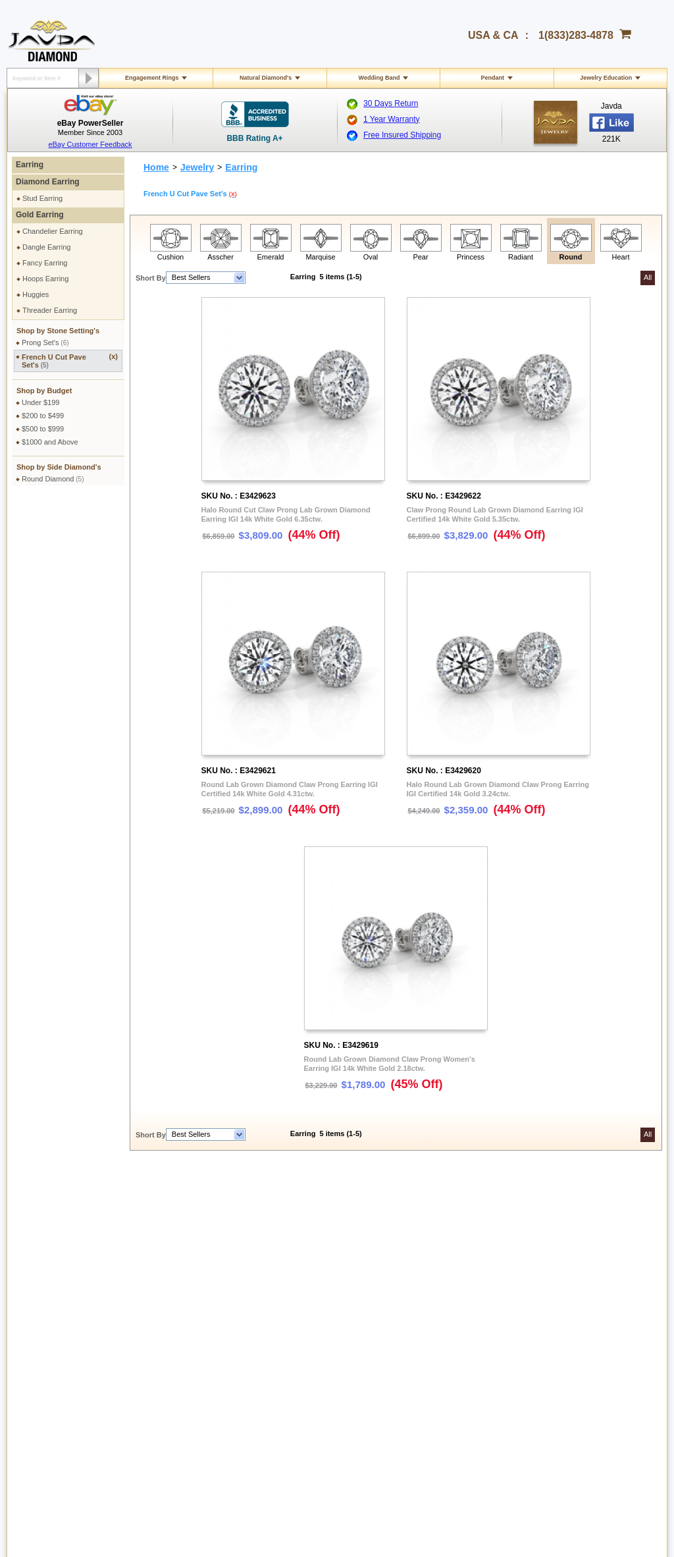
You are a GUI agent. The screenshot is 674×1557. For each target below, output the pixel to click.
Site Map (169, 1355)
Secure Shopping (183, 1229)
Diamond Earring (48, 181)
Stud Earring (42, 198)
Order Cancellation (57, 1332)
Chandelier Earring (52, 231)
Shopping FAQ (179, 1344)
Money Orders (436, 1265)
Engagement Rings (152, 77)
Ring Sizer (172, 1332)
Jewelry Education (606, 77)
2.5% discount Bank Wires (455, 1229)
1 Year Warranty (391, 119)
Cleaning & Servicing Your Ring (205, 1320)
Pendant (493, 77)
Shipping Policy (51, 1217)
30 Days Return (390, 103)
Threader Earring (49, 310)
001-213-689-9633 (432, 1512)
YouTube (555, 1324)
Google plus (532, 1409)
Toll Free (313, 1217)
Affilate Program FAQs (577, 1253)
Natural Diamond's (266, 77)
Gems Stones (306, 1296)
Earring (29, 164)
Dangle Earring (46, 247)
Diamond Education (315, 1284)
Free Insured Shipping (402, 135)
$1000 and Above (50, 442)
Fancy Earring (44, 263)
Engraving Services (186, 1308)
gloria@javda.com (316, 1406)
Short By (151, 278)
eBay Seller (560, 1348)
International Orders (59, 1229)
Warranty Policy (52, 1344)
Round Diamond (53, 479)
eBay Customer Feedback (90, 144)
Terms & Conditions (186, 1241)
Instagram (557, 1288)
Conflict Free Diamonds (321, 1332)
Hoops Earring (45, 279)
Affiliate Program (567, 1241)
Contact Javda (564, 1229)
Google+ (555, 1336)
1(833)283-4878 (575, 35)
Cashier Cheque (439, 1253)
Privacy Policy (177, 1217)
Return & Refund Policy (64, 1296)
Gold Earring (40, 214)
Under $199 (41, 402)
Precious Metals (309, 1308)
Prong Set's (45, 342)
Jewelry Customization (191, 1296)
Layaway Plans (437, 1276)
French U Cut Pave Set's (70, 360)
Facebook (557, 1276)
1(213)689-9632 (204, 1417)
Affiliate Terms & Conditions (585, 1265)
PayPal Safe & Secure (448, 1288)
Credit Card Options (445, 1241)
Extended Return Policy (65, 1320)
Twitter (551, 1312)
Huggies (35, 294)
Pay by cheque (438, 1217)
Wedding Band (379, 77)
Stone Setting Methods (320, 1320)
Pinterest (555, 1300)
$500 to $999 (43, 429)
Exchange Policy (53, 1308)
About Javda (561, 1217)
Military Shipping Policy (64, 1241)
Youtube (567, 1409)
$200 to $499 (43, 416)
